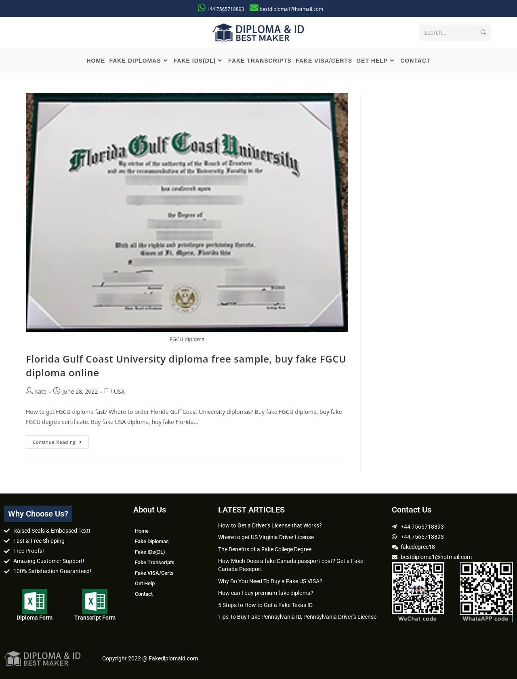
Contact (144, 594)
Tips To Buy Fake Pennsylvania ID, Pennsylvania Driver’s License (297, 617)
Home (142, 531)
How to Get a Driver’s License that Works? (270, 525)
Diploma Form (35, 617)
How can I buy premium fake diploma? (265, 593)
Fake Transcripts (154, 562)
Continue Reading (61, 440)
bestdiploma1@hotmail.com (291, 9)
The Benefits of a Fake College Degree (264, 549)
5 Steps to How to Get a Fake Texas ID (265, 605)
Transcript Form (95, 617)
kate (40, 391)
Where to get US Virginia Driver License (266, 537)
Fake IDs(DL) (150, 552)
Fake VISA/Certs (154, 573)
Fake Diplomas (152, 541)
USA (119, 391)
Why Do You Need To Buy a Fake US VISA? (270, 581)
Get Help (145, 583)
